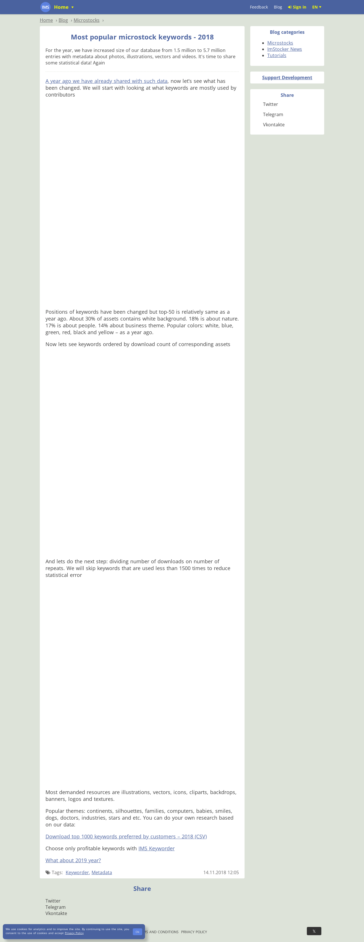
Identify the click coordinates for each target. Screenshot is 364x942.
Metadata (102, 872)
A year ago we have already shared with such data (106, 81)
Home (62, 7)
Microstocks (280, 43)
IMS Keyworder (156, 848)
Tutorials (276, 55)
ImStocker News (284, 49)
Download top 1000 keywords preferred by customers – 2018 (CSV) (126, 836)
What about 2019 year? (73, 860)
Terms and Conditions (158, 932)
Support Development (287, 77)
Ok (137, 932)
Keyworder (77, 872)
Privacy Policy (194, 932)
